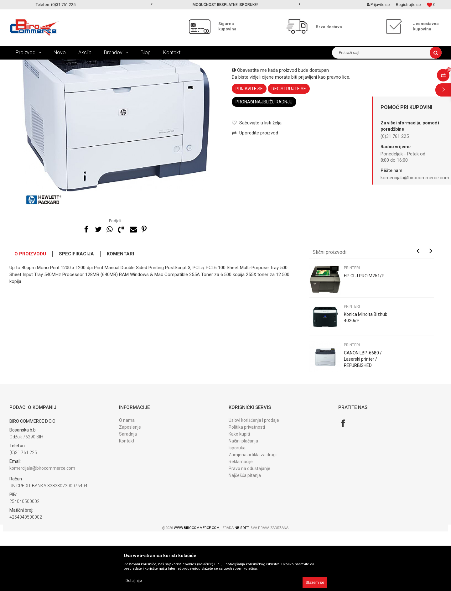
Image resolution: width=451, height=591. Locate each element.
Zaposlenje (130, 486)
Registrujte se (408, 4)
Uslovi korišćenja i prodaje (254, 479)
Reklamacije (241, 521)
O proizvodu (30, 313)
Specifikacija (76, 313)
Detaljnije (134, 580)
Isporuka (237, 507)
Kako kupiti (239, 493)
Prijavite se (249, 148)
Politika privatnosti (247, 486)
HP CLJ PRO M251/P (364, 335)
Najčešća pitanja (245, 534)
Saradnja (128, 493)
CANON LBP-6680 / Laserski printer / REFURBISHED (363, 418)
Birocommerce (22, 64)
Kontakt (126, 500)
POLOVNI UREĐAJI (101, 64)
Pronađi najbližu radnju (264, 161)
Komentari (120, 313)
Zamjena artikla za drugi (253, 514)
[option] (226, 4)
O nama (127, 479)
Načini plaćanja (243, 500)
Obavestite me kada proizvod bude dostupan (280, 130)
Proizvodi (50, 64)
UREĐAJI (71, 64)
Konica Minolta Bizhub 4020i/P (365, 377)
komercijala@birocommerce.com (42, 527)
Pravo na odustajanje (249, 528)
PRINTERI (132, 64)
